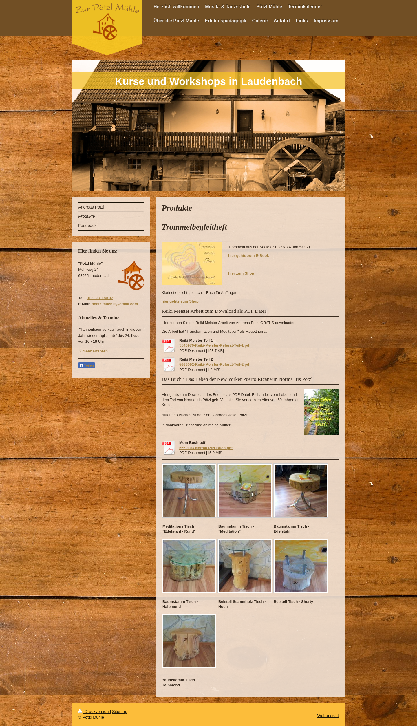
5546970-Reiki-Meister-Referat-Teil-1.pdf (214, 345)
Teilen (86, 365)
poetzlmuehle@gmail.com (115, 304)
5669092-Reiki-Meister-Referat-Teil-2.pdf (214, 364)
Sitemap (119, 711)
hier (231, 255)
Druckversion (94, 711)
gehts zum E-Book (252, 255)
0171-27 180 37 (100, 298)
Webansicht (328, 715)
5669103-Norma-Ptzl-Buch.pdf (206, 448)
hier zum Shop (241, 273)
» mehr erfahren (93, 351)
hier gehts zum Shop (180, 301)
